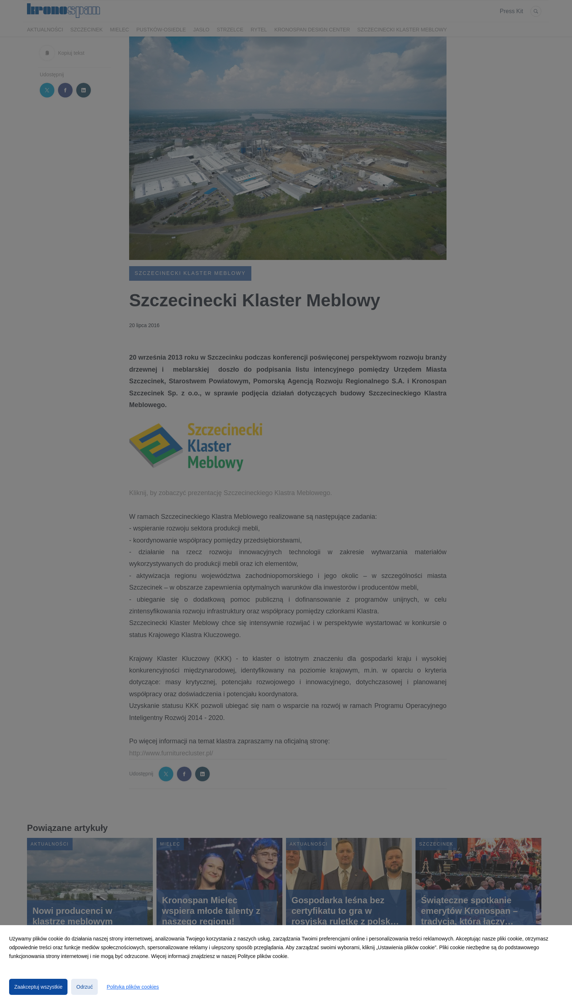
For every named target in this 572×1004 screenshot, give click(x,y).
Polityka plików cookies (133, 987)
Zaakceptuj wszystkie (38, 987)
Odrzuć (84, 987)
